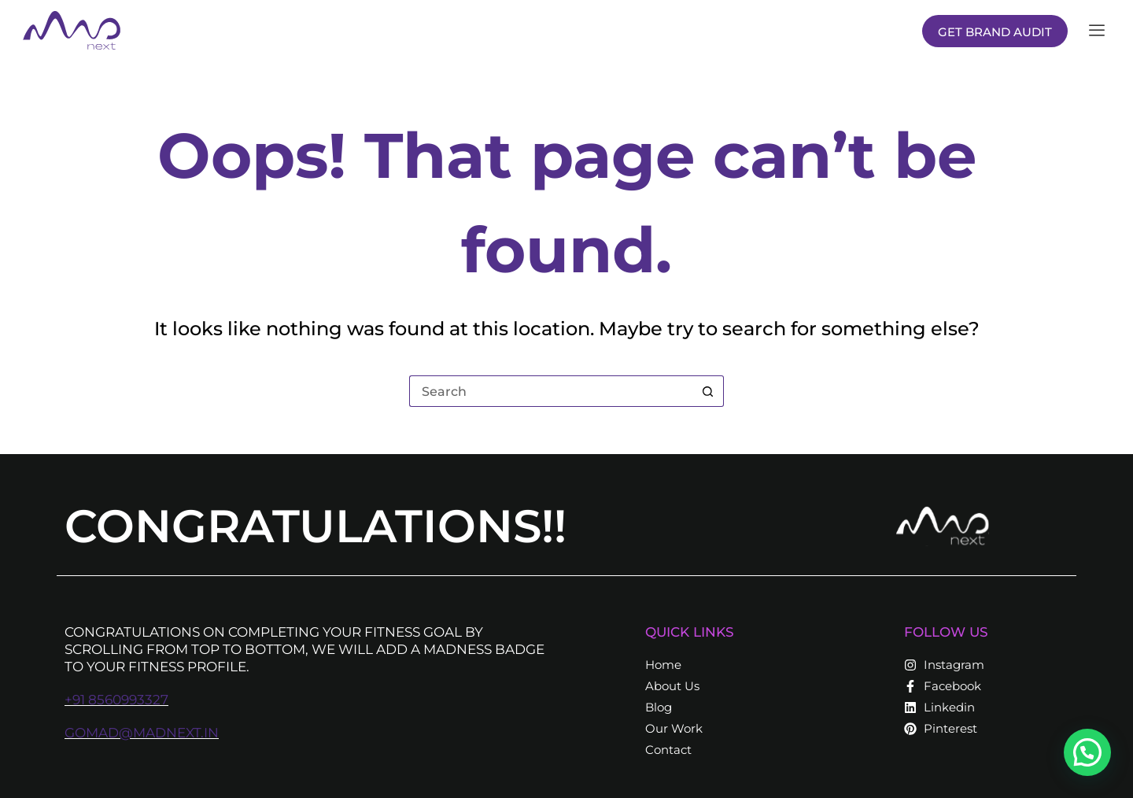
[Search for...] (550, 391)
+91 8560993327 (116, 699)
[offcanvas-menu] (1096, 31)
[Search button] (708, 391)
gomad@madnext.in (142, 733)
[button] (1089, 757)
